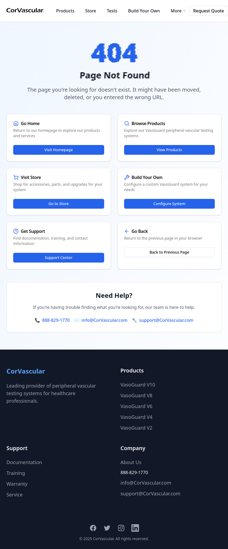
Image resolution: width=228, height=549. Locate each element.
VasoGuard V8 (136, 395)
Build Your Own (144, 11)
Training (15, 473)
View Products (169, 149)
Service (14, 494)
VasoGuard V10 (138, 384)
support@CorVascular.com (166, 320)
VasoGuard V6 (136, 406)
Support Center (58, 257)
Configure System (169, 203)
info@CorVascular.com (104, 320)
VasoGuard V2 (136, 427)
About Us (131, 462)
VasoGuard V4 (136, 417)
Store (90, 11)
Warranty (17, 484)
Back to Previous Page (169, 252)
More (178, 11)
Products (65, 11)
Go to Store (59, 203)
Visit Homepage (58, 149)
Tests (112, 11)
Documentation (24, 462)
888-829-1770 (56, 320)
